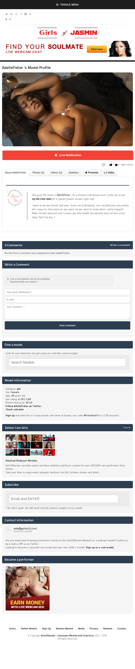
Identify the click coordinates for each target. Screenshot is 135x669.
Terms (12, 628)
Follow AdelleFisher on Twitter (23, 406)
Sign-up (10, 415)
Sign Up (46, 628)
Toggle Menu (67, 4)
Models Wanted (64, 628)
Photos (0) (38, 172)
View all (126, 427)
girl (19, 388)
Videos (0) (56, 172)
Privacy (94, 628)
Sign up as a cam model (100, 547)
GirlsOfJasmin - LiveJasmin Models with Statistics (67, 635)
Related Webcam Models (21, 460)
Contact (121, 628)
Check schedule (15, 409)
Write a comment (120, 245)
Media (81, 628)
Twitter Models (29, 628)
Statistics (73, 172)
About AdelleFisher (15, 172)
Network (107, 628)
